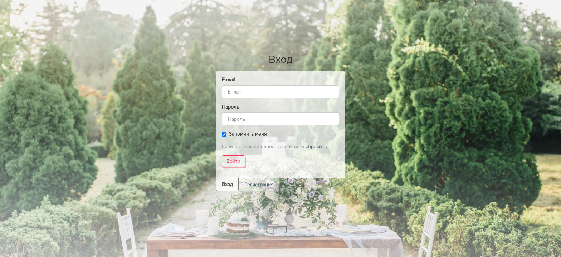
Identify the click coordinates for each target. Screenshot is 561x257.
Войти (233, 161)
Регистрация (259, 185)
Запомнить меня (244, 134)
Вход (227, 184)
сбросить (316, 146)
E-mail (228, 80)
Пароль (230, 107)
